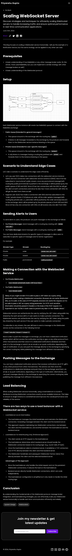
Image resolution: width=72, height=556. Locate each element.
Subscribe (52, 531)
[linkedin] (17, 36)
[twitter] (14, 36)
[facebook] (21, 36)
